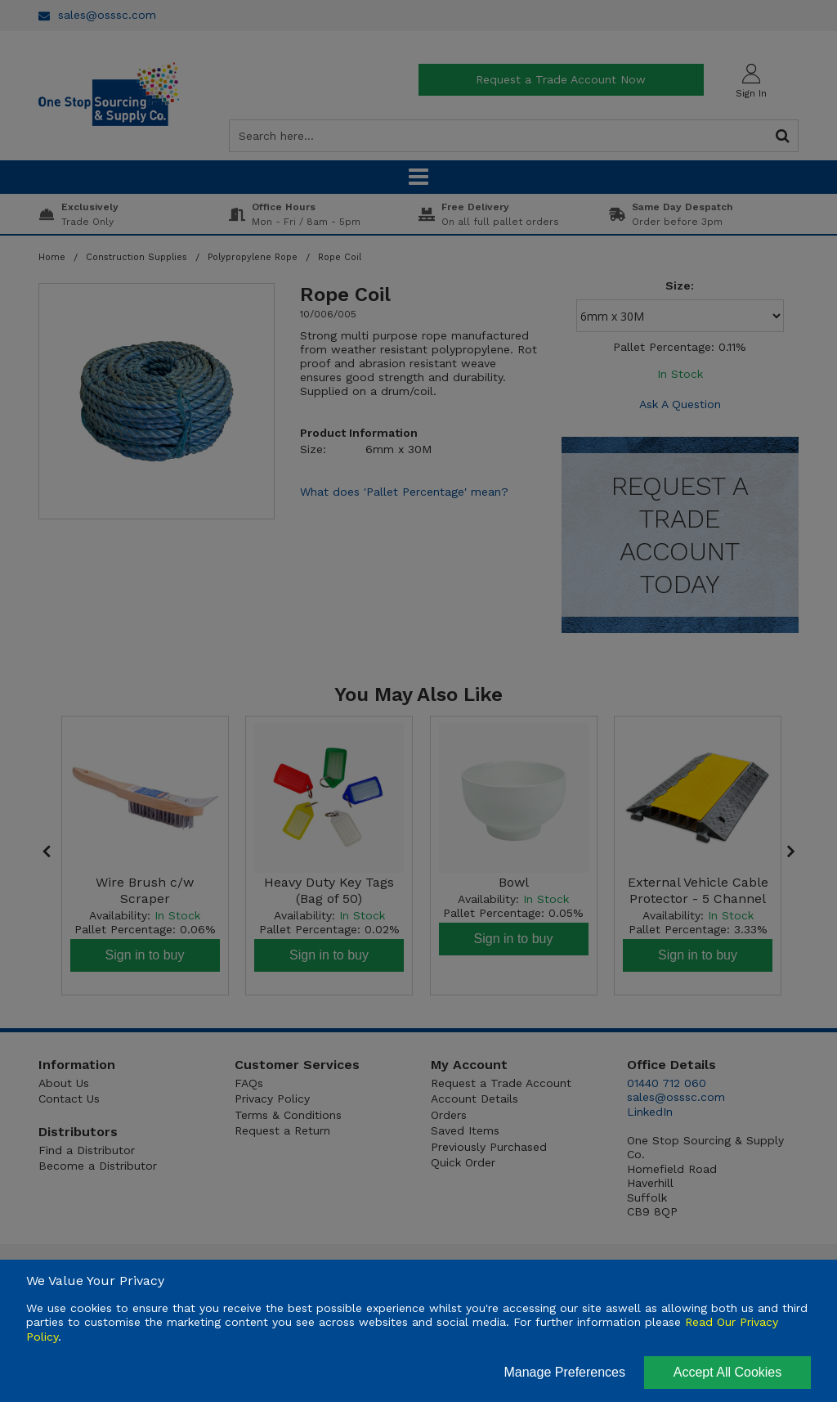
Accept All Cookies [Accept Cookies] (728, 1372)
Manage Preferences (564, 1372)
